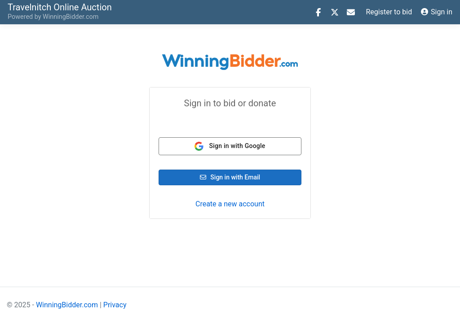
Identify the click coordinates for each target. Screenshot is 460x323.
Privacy (115, 305)
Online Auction (60, 7)
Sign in (436, 12)
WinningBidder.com (70, 17)
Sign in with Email (230, 177)
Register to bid (389, 12)
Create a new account (230, 204)
